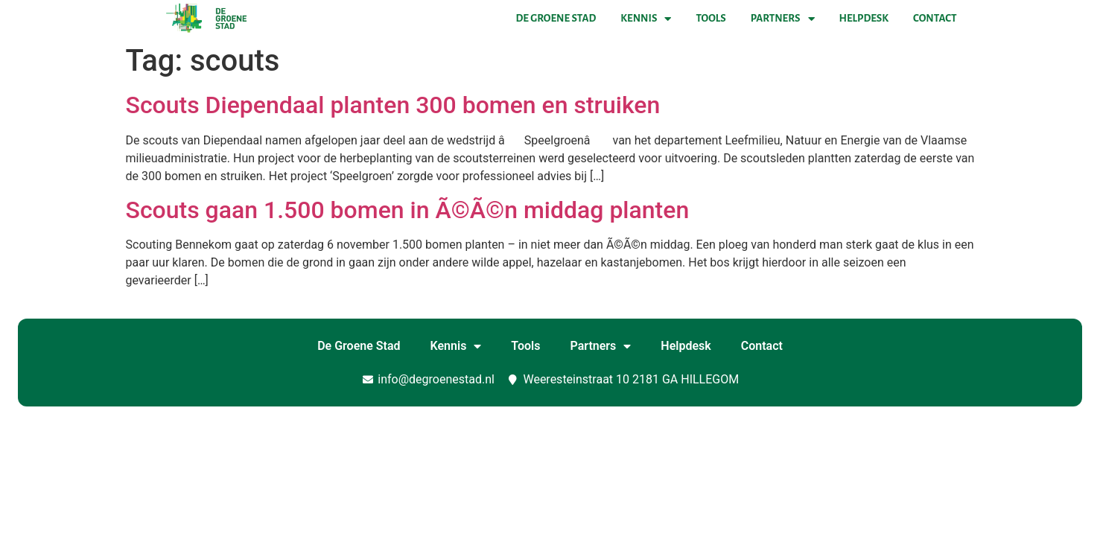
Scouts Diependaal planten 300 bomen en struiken (393, 105)
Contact (934, 18)
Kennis (645, 19)
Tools (710, 18)
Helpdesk (863, 18)
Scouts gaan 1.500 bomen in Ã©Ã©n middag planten (408, 210)
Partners (783, 19)
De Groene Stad (556, 18)
